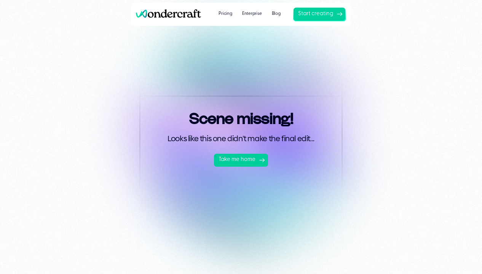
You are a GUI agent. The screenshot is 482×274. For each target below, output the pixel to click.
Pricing (225, 13)
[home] (171, 14)
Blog (276, 13)
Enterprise (252, 13)
